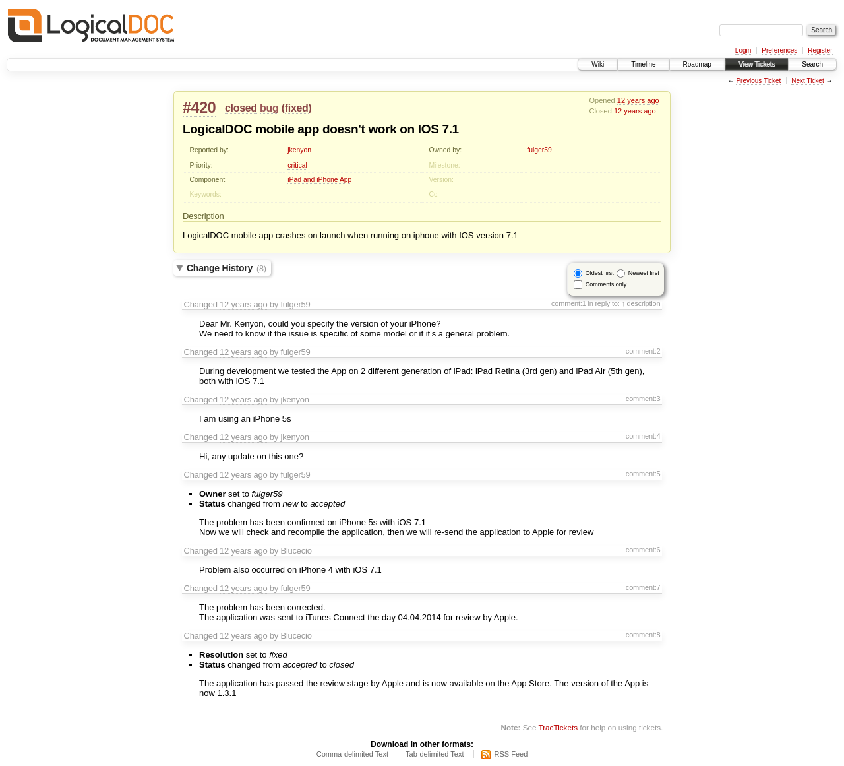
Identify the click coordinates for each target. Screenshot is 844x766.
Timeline (643, 64)
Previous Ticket (758, 80)
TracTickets (558, 727)
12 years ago (638, 100)
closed (241, 107)
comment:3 (643, 398)
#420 (199, 107)
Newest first (643, 273)
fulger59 (539, 150)
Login (743, 50)
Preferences (779, 50)
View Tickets (756, 64)
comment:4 (643, 436)
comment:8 (643, 635)
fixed (297, 107)
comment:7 (643, 587)
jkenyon (299, 150)
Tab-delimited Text (435, 754)
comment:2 (643, 351)
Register (820, 50)
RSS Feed (511, 754)
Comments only (606, 284)
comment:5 (643, 474)
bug (269, 107)
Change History (226, 268)
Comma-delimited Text (352, 754)
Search (812, 64)
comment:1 (568, 303)
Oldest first (600, 273)
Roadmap (697, 64)
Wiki (597, 64)
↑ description (640, 303)
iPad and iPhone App (319, 179)
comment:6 (643, 550)
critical (297, 165)
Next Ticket (807, 80)
